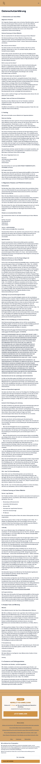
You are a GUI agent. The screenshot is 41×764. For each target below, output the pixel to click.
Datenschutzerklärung (26, 751)
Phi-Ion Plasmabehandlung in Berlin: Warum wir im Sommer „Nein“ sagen (20, 732)
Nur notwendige (20, 757)
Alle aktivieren (8, 761)
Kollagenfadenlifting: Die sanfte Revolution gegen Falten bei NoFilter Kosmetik (20, 730)
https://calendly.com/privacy (20, 545)
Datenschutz (28, 739)
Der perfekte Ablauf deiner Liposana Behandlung (20, 727)
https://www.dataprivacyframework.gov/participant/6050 (16, 589)
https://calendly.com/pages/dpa (9, 575)
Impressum (18, 739)
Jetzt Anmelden (20, 714)
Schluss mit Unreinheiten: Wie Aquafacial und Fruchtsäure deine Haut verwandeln (20, 725)
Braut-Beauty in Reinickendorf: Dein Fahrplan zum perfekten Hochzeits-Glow (20, 735)
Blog (11, 739)
